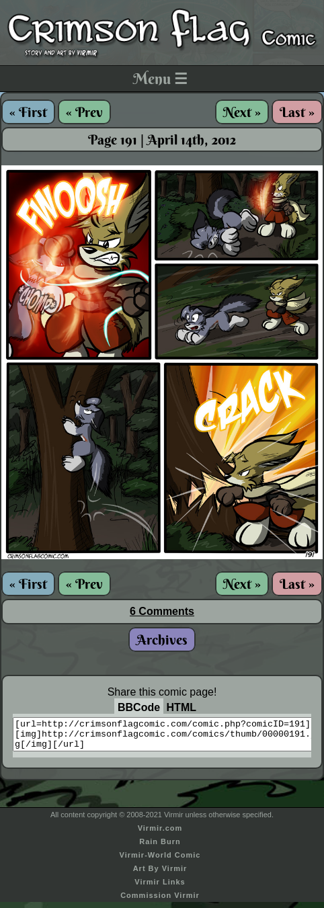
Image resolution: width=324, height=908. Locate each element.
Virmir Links (159, 888)
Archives (162, 639)
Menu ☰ (160, 78)
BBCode (139, 707)
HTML (181, 707)
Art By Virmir (160, 874)
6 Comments (162, 611)
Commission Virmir (160, 901)
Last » (297, 112)
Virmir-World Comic (160, 861)
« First (28, 112)
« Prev (84, 112)
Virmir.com (160, 834)
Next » (242, 112)
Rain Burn (160, 847)
